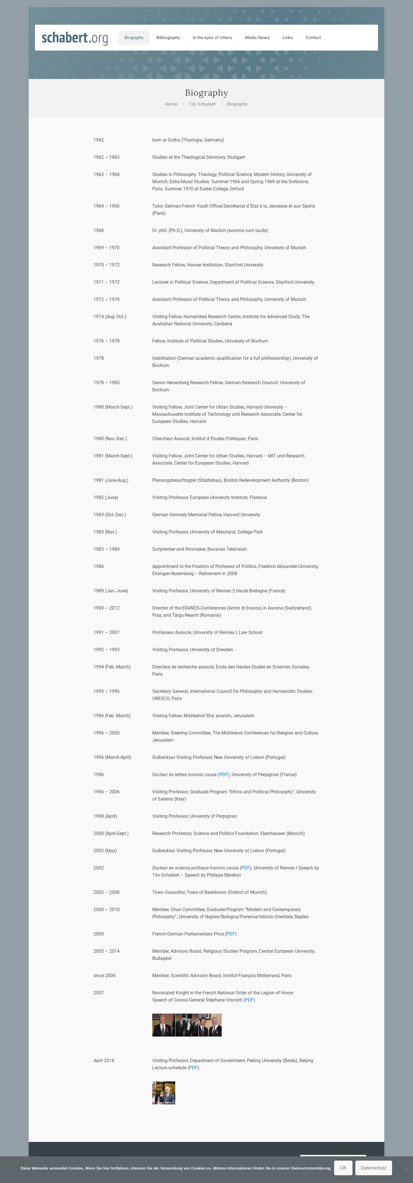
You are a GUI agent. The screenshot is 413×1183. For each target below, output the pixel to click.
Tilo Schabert (202, 104)
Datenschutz (374, 1167)
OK (343, 1167)
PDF (223, 774)
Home (171, 104)
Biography (237, 104)
